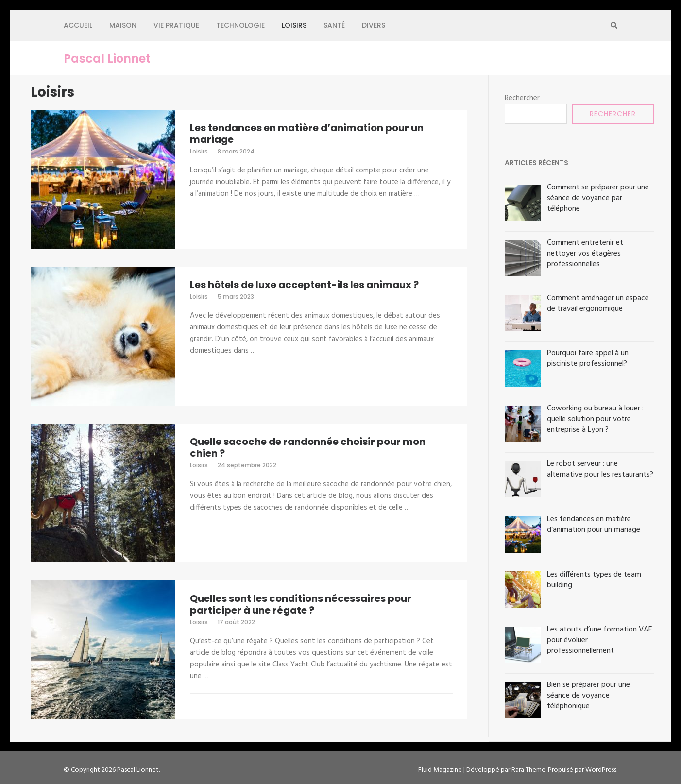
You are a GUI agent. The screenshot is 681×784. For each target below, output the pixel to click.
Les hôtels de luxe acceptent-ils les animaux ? (304, 284)
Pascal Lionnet (107, 59)
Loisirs (294, 25)
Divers (373, 25)
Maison (122, 25)
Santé (334, 25)
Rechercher (522, 98)
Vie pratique (176, 25)
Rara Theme (528, 770)
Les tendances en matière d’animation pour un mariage (307, 133)
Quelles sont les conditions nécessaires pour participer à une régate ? (300, 604)
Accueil (78, 25)
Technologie (240, 25)
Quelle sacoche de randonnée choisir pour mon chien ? (308, 447)
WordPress (600, 770)
